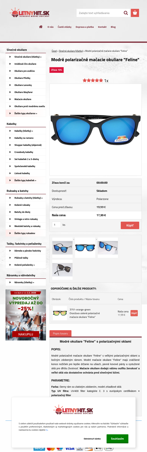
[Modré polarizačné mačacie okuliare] (96, 85)
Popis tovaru (60, 333)
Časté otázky (64, 27)
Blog (113, 27)
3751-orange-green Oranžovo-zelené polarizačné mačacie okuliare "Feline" (85, 313)
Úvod (54, 51)
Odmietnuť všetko (92, 438)
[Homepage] (41, 27)
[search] (126, 13)
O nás (51, 27)
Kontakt (102, 27)
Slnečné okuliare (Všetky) (71, 51)
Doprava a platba (85, 27)
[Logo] (29, 13)
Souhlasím (117, 438)
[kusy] (56, 225)
